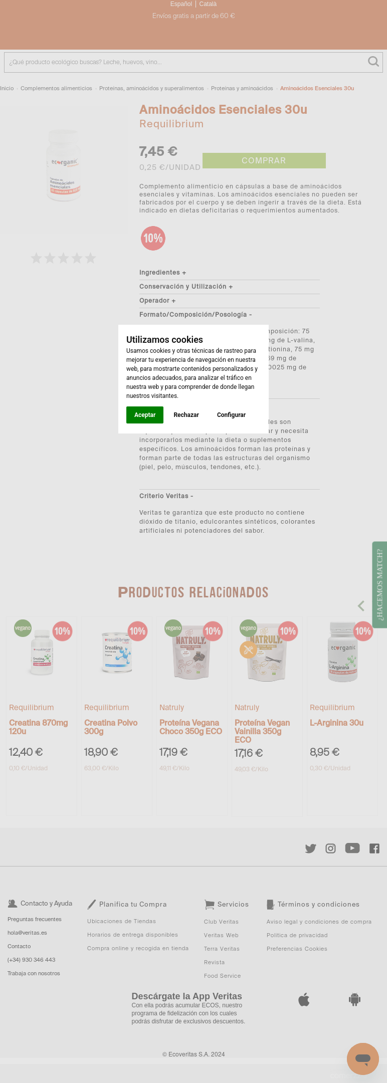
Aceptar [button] (144, 414)
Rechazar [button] (186, 414)
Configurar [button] (231, 414)
